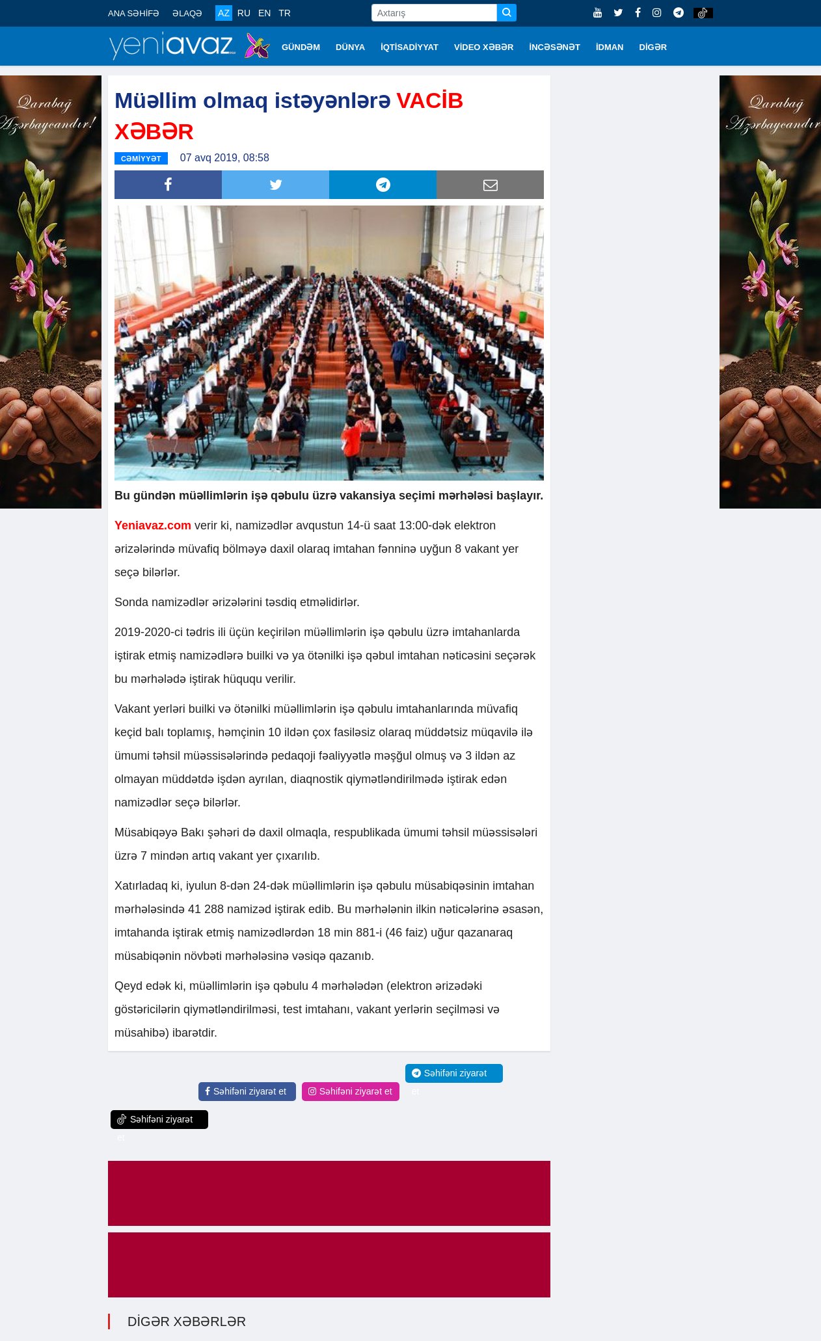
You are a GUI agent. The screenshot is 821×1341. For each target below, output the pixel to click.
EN (264, 13)
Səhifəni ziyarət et (245, 1090)
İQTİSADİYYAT (409, 47)
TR (284, 13)
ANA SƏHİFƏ (133, 13)
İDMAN (610, 47)
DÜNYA (350, 47)
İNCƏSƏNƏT (555, 47)
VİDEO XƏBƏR (484, 47)
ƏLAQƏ (187, 13)
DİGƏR (653, 47)
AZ (224, 13)
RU (243, 13)
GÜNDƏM (301, 47)
